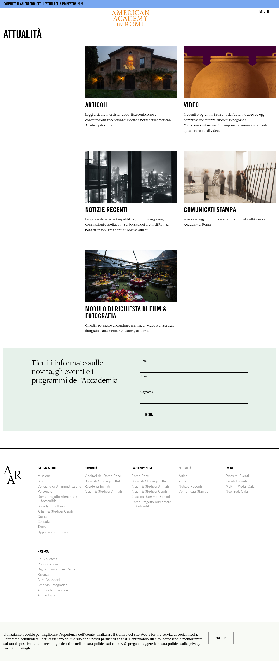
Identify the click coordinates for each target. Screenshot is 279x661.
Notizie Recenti (192, 486)
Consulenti (47, 522)
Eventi (230, 468)
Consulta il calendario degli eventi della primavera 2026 (43, 4)
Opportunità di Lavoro (55, 532)
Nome (144, 376)
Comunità (91, 468)
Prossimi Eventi (239, 476)
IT (268, 11)
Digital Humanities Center (58, 569)
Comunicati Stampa (195, 491)
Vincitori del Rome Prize (104, 476)
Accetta (221, 638)
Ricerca (43, 551)
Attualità (185, 468)
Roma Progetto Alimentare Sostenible (59, 499)
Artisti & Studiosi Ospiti (57, 511)
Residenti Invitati (99, 486)
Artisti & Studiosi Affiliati (105, 491)
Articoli (185, 476)
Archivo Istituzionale (54, 590)
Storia (43, 481)
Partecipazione (142, 468)
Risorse (45, 574)
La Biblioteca (49, 559)
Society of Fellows (53, 506)
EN (261, 11)
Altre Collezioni (50, 580)
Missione (46, 476)
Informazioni (47, 468)
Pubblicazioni (49, 564)
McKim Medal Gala (242, 486)
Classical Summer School (152, 497)
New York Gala (238, 491)
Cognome (146, 392)
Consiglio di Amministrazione (61, 486)
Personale (46, 491)
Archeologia (48, 595)
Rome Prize (142, 476)
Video (184, 481)
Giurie (44, 516)
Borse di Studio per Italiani (106, 481)
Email (144, 361)
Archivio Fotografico (54, 585)
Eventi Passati (238, 481)
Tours (43, 527)
